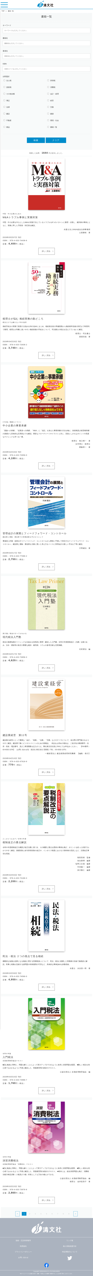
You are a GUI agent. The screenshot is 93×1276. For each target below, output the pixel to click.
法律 (8, 107)
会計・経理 (54, 94)
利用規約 (23, 1246)
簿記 (8, 101)
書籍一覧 (53, 127)
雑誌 (8, 127)
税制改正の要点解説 (15, 842)
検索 (36, 140)
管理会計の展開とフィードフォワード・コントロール (35, 533)
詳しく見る (46, 251)
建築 (52, 114)
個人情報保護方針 (70, 1246)
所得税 (52, 80)
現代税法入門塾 (12, 637)
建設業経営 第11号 (15, 735)
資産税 (8, 87)
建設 (8, 114)
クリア (55, 140)
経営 (52, 101)
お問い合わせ (23, 1257)
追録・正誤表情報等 (23, 1240)
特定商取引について (69, 1252)
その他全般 (10, 94)
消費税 (52, 87)
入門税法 (8, 1057)
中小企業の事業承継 (15, 425)
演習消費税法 (11, 1160)
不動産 (8, 120)
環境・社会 (54, 120)
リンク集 (69, 1240)
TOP (3, 11)
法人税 (8, 80)
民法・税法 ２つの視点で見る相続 (23, 956)
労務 (52, 107)
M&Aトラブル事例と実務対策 (20, 217)
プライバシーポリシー (23, 1252)
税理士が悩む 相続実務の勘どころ (23, 318)
